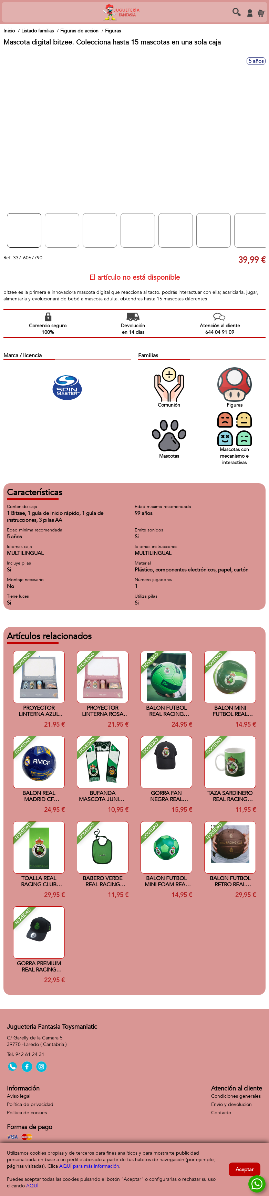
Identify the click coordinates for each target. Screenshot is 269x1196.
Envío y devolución (231, 1104)
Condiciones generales (236, 1096)
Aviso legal (18, 1096)
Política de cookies (27, 1112)
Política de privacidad (30, 1104)
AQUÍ (32, 1186)
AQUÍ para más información (89, 1166)
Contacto (221, 1112)
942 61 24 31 (29, 1054)
